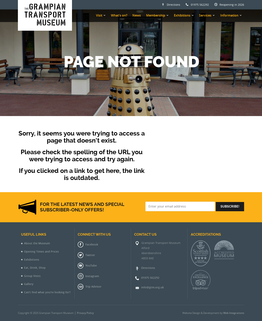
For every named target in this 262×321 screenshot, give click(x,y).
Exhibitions (182, 15)
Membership (155, 15)
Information (229, 15)
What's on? (119, 15)
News (136, 15)
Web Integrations (233, 313)
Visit (99, 15)
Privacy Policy (85, 313)
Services (205, 15)
